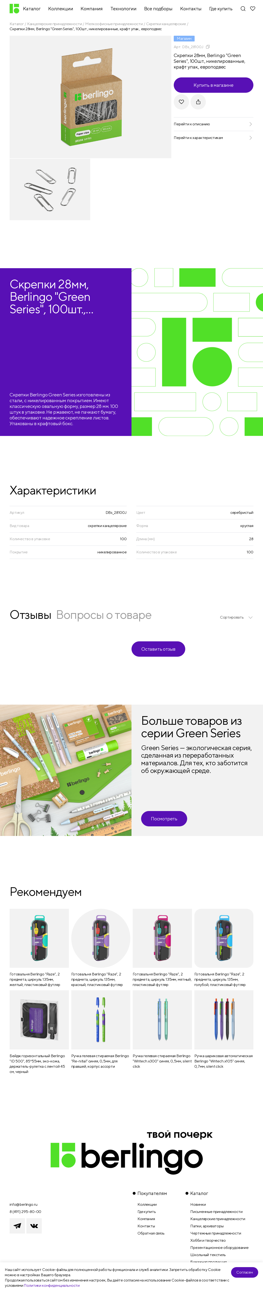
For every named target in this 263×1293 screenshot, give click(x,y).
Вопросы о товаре (103, 614)
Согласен (244, 1272)
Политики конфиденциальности (52, 1285)
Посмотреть (164, 818)
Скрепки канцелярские (166, 24)
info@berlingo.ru (23, 1204)
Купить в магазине (213, 85)
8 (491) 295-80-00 (25, 1211)
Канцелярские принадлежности (54, 24)
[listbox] (236, 617)
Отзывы (30, 614)
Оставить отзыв (158, 649)
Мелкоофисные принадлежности (114, 24)
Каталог (17, 24)
